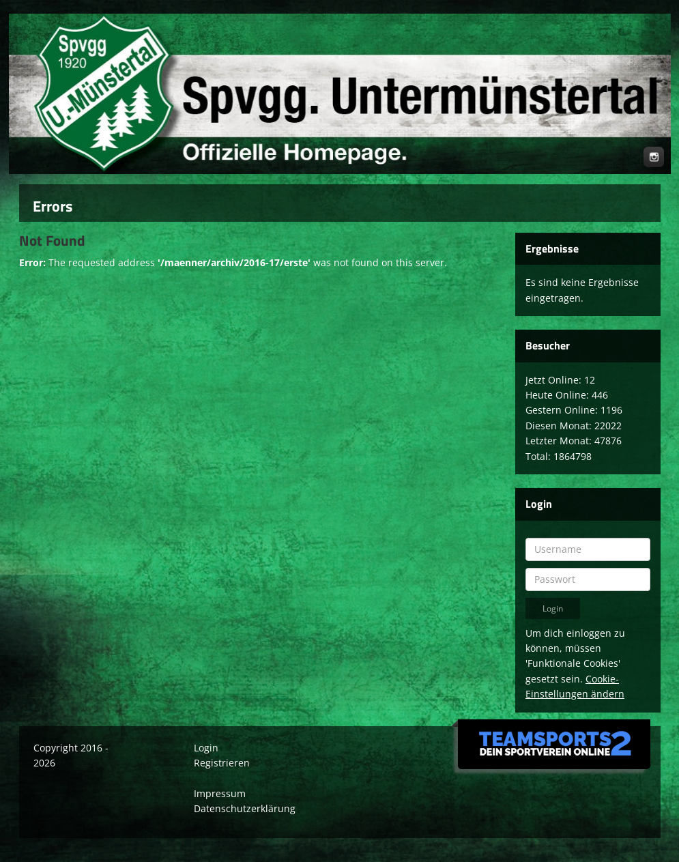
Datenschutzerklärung (244, 808)
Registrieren (222, 762)
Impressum (220, 793)
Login (206, 747)
